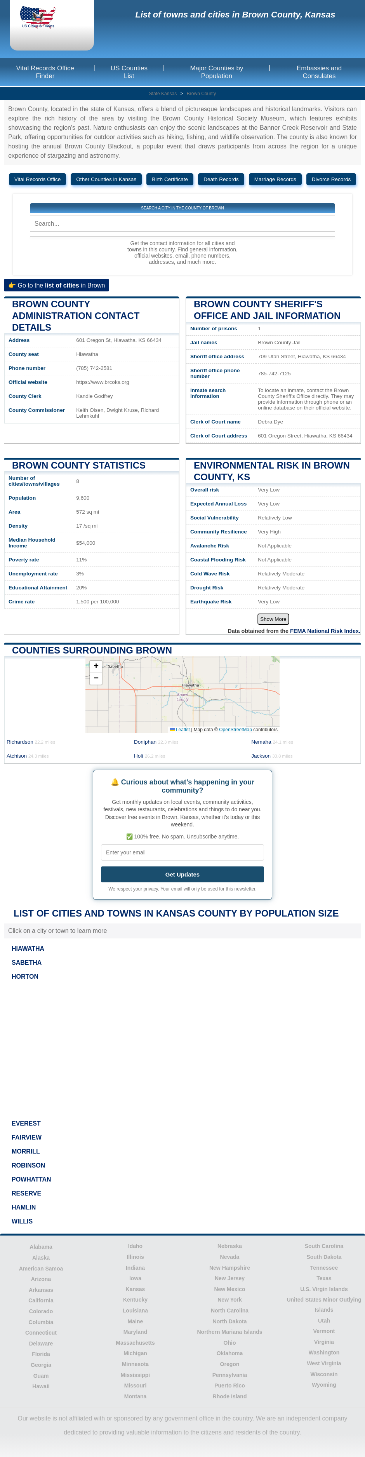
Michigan (135, 1353)
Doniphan (156, 742)
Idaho (135, 1246)
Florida (41, 1354)
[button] (96, 667)
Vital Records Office (37, 179)
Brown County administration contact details (75, 316)
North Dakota (230, 1321)
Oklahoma (230, 1353)
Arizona (41, 1279)
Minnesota (135, 1364)
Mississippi (135, 1375)
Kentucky (135, 1300)
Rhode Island (230, 1396)
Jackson (271, 756)
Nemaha (272, 742)
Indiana (135, 1268)
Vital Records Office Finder (45, 72)
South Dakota (323, 1257)
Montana (135, 1396)
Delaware (41, 1343)
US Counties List (129, 72)
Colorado (41, 1311)
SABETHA (27, 962)
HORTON (25, 976)
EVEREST (26, 1123)
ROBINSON (28, 1165)
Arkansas (41, 1290)
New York (229, 1300)
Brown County (201, 93)
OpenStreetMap (235, 729)
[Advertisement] (182, 1050)
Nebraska (229, 1246)
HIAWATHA (28, 948)
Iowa (135, 1278)
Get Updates (182, 874)
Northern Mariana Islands (229, 1332)
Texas (324, 1278)
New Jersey (230, 1278)
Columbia (41, 1322)
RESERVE (26, 1193)
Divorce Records (331, 179)
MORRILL (26, 1151)
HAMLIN (24, 1207)
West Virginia (324, 1363)
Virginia (324, 1342)
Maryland (135, 1332)
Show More (273, 619)
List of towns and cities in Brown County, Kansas (235, 14)
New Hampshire (229, 1268)
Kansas (135, 1289)
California (41, 1300)
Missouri (135, 1385)
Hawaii (40, 1386)
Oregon (230, 1364)
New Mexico (229, 1289)
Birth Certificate (170, 179)
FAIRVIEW (27, 1137)
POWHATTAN (31, 1179)
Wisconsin (324, 1374)
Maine (135, 1321)
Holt (149, 756)
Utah (324, 1321)
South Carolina (324, 1246)
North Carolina (230, 1310)
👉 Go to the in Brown (56, 285)
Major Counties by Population (216, 72)
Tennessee (324, 1268)
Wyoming (324, 1385)
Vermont (324, 1331)
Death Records (221, 179)
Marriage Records (275, 179)
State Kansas (163, 93)
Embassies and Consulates (319, 72)
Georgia (41, 1365)
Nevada (230, 1257)
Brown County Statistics (79, 465)
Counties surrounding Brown (92, 650)
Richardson (31, 742)
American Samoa (41, 1268)
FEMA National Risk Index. (325, 631)
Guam (41, 1376)
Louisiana (135, 1310)
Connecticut (41, 1333)
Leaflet (180, 729)
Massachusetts (135, 1343)
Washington (324, 1352)
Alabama (41, 1247)
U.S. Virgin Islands (324, 1289)
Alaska (41, 1258)
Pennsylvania (229, 1375)
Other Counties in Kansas (106, 179)
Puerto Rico (229, 1385)
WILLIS (22, 1221)
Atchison (28, 756)
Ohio (230, 1343)
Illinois (135, 1257)
